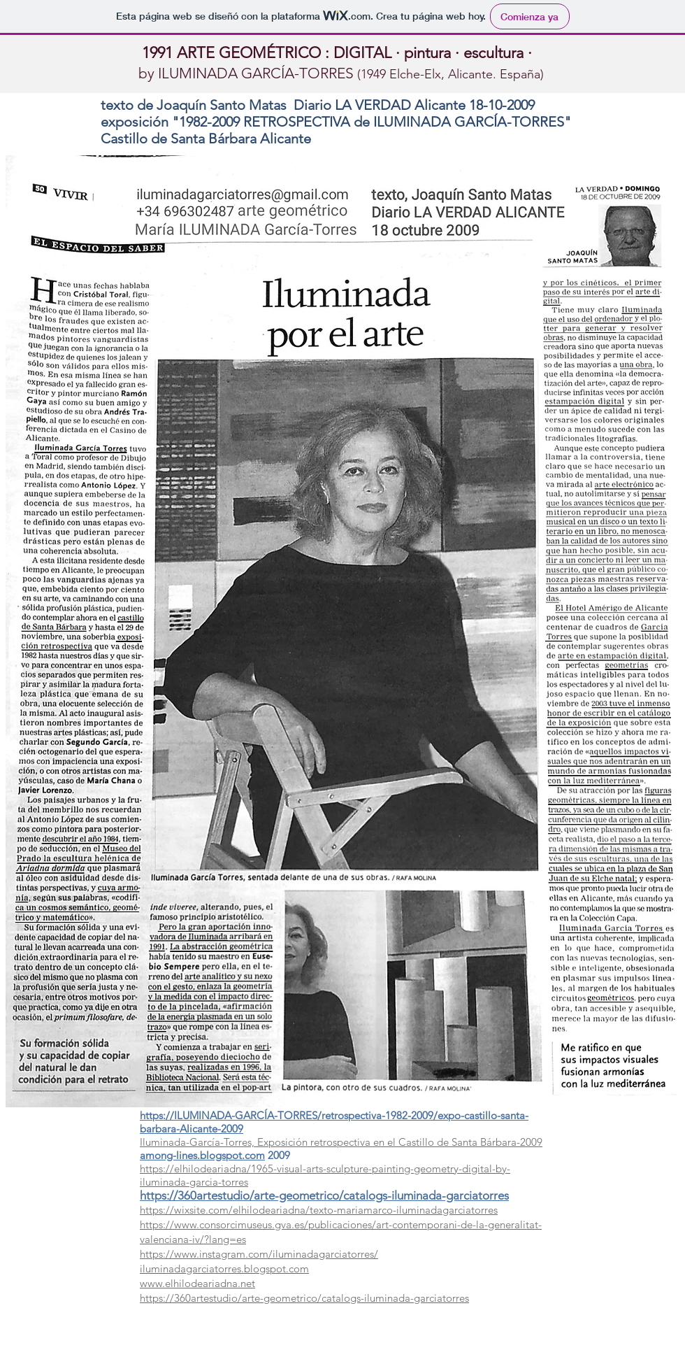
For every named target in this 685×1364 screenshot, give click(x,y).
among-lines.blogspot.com (202, 1155)
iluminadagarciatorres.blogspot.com (224, 1268)
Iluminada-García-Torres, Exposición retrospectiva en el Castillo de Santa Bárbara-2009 (341, 1142)
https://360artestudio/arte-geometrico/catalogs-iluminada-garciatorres (324, 1195)
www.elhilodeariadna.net (197, 1283)
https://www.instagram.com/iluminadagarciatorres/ (259, 1253)
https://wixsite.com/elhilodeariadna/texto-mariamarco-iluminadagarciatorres (319, 1209)
